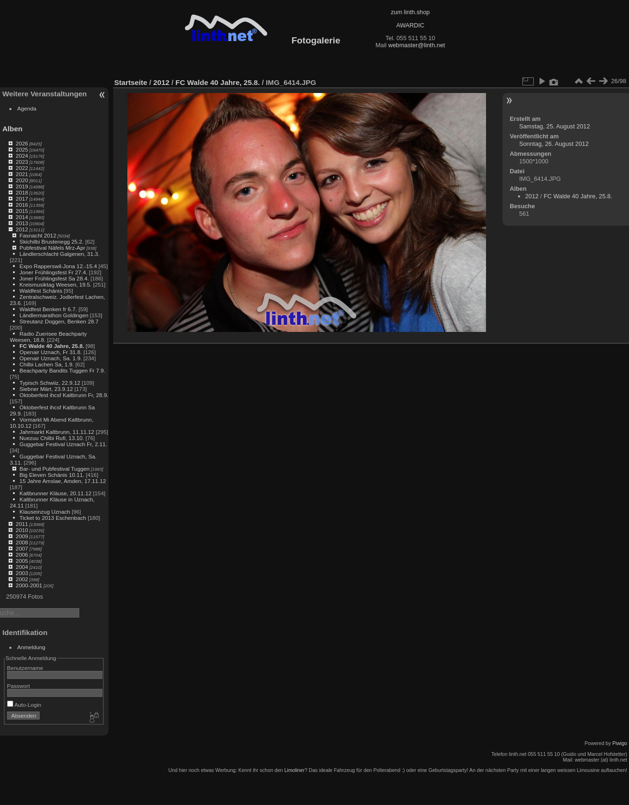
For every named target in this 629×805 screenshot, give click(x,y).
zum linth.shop (410, 12)
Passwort (18, 686)
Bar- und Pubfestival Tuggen (54, 469)
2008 (22, 542)
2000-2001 (29, 585)
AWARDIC (410, 25)
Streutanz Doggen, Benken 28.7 (58, 321)
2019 (22, 186)
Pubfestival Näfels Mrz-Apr (52, 248)
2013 (22, 223)
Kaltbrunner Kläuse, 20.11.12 (55, 493)
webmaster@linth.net (416, 45)
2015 (22, 211)
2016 (22, 205)
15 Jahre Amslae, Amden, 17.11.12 (62, 481)
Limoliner (294, 770)
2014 (22, 217)
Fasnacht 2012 (37, 235)
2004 (22, 567)
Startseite (130, 82)
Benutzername (25, 668)
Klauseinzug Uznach (44, 511)
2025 (22, 149)
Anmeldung (31, 647)
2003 (22, 573)
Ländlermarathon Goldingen (53, 315)
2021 (22, 174)
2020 (22, 180)
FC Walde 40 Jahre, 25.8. (51, 346)
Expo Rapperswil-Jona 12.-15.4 (58, 266)
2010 (22, 530)
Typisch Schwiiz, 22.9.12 (49, 383)
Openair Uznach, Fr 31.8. (50, 352)
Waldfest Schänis (40, 291)
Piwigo (619, 743)
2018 (22, 192)
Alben (12, 129)
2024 (22, 156)
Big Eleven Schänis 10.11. (51, 475)
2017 (22, 198)
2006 (22, 554)
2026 (22, 143)
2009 (22, 536)
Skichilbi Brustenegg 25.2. (51, 241)
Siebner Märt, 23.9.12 (46, 389)
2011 (22, 524)
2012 (22, 229)
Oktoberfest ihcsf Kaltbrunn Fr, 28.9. (63, 395)
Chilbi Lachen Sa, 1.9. (46, 364)
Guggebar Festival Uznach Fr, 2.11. (63, 444)
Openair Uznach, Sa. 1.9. (50, 358)
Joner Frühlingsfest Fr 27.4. (53, 272)
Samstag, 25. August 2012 (554, 126)
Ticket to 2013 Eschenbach (52, 518)
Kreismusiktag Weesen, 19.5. (55, 284)
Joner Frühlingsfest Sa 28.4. (54, 278)
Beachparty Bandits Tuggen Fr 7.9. (62, 370)
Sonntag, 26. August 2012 (553, 143)
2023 (22, 162)
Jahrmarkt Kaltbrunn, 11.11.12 (56, 432)
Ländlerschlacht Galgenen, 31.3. (59, 254)
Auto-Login (24, 705)
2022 (22, 168)
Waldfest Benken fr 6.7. (48, 309)
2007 (22, 548)
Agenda (27, 108)
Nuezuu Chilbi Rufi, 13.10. (51, 438)
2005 (22, 561)
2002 (22, 579)
